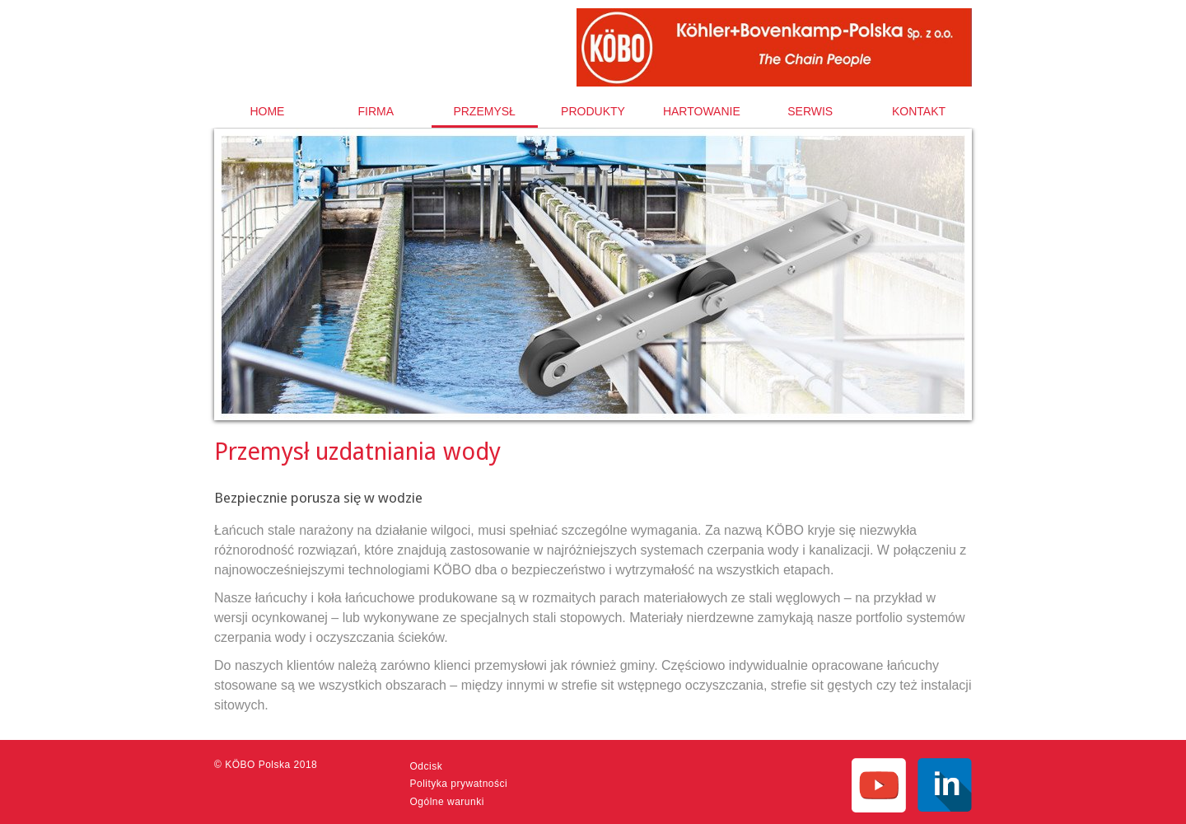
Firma (375, 111)
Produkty (593, 111)
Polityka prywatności (459, 783)
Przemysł (484, 111)
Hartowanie (701, 111)
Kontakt (919, 111)
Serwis (810, 111)
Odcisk (426, 766)
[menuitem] (267, 111)
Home (267, 111)
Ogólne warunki (447, 802)
